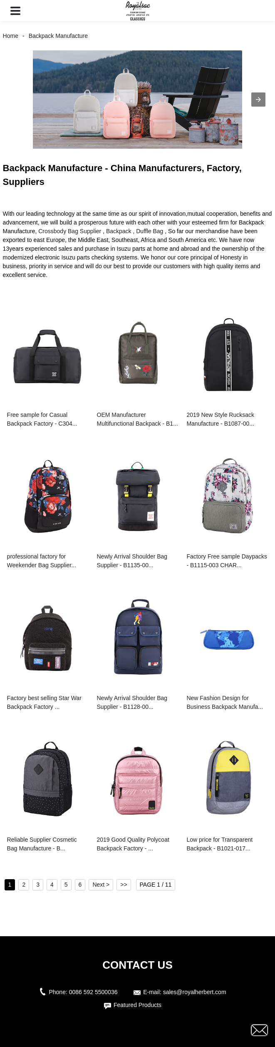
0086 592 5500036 (95, 992)
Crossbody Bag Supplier (69, 231)
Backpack (118, 231)
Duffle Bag (149, 231)
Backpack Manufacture (58, 35)
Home (10, 35)
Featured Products (137, 1005)
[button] (15, 10)
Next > (100, 884)
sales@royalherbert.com (194, 992)
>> (123, 884)
